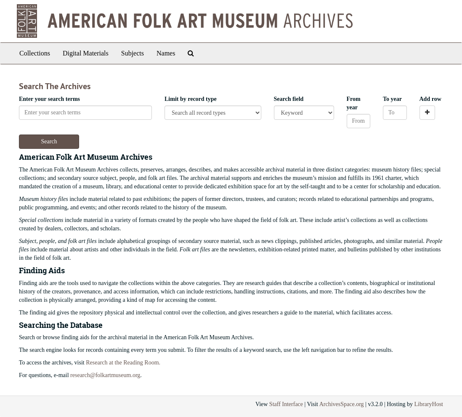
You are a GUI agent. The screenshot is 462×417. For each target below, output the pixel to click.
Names (166, 53)
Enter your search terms (49, 99)
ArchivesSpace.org (341, 404)
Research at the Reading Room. (123, 362)
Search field (289, 99)
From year (354, 103)
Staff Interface (286, 404)
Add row (430, 99)
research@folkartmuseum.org (105, 375)
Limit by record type (191, 99)
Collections (34, 53)
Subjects (132, 53)
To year (392, 99)
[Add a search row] (427, 113)
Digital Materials (86, 53)
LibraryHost (428, 404)
